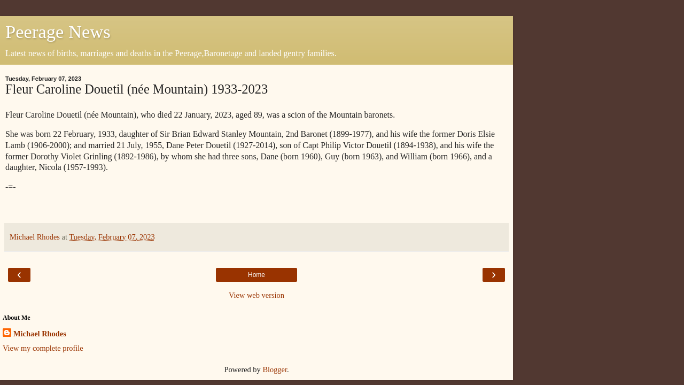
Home (256, 275)
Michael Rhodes (39, 333)
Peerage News (58, 31)
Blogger (274, 369)
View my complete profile (43, 348)
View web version (256, 295)
